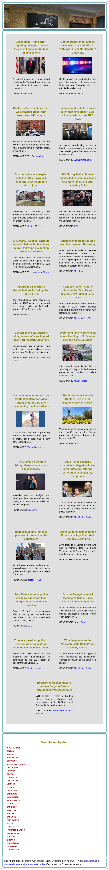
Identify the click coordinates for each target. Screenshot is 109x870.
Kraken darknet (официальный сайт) (24, 864)
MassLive (78, 93)
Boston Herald (34, 580)
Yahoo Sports (33, 447)
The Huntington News (37, 272)
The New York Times (84, 318)
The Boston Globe (36, 156)
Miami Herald (80, 381)
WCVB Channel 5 (82, 160)
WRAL (30, 93)
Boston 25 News (35, 226)
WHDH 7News (81, 559)
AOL (76, 226)
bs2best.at (91, 861)
